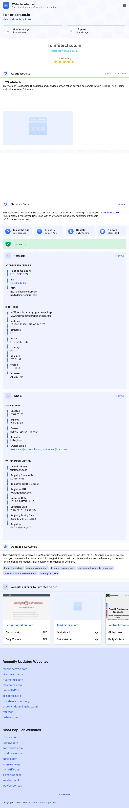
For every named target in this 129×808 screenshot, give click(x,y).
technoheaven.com (15, 669)
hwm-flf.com (11, 769)
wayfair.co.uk (11, 780)
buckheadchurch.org (16, 701)
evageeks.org (11, 764)
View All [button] (122, 204)
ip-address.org (12, 695)
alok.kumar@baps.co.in (55, 449)
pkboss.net (10, 737)
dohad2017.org (12, 690)
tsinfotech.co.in (111, 212)
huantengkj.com (13, 679)
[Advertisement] (64, 101)
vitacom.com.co (13, 674)
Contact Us (64, 794)
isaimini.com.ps (12, 775)
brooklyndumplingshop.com (20, 706)
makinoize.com (12, 685)
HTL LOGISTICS (19, 274)
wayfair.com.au (12, 785)
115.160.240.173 (18, 282)
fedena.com (10, 717)
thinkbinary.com (67, 625)
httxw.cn (8, 712)
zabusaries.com (13, 748)
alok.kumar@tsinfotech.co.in (25, 449)
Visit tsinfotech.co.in (17, 19)
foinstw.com (10, 742)
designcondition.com (19, 625)
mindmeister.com (13, 753)
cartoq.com (10, 758)
